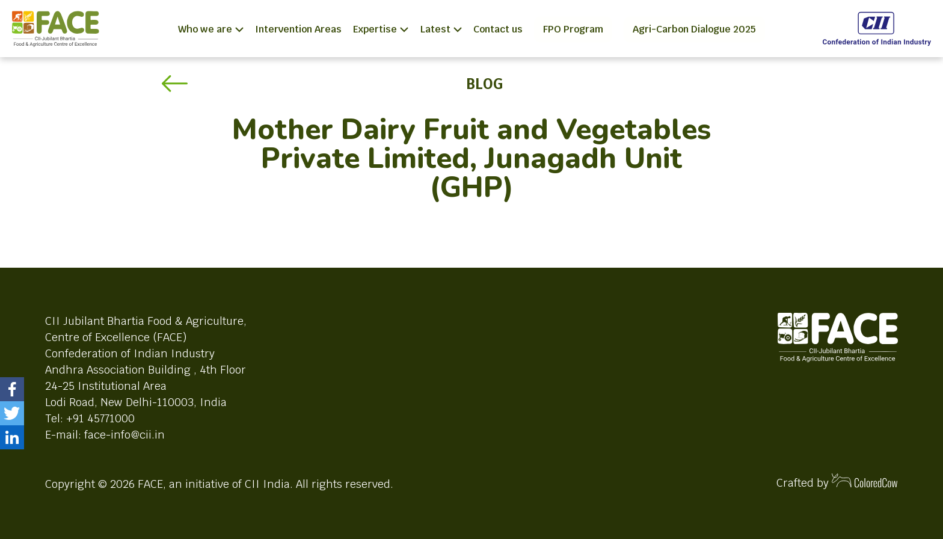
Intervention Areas (298, 29)
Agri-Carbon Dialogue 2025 (694, 29)
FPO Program (573, 29)
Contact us (498, 29)
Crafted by (837, 481)
